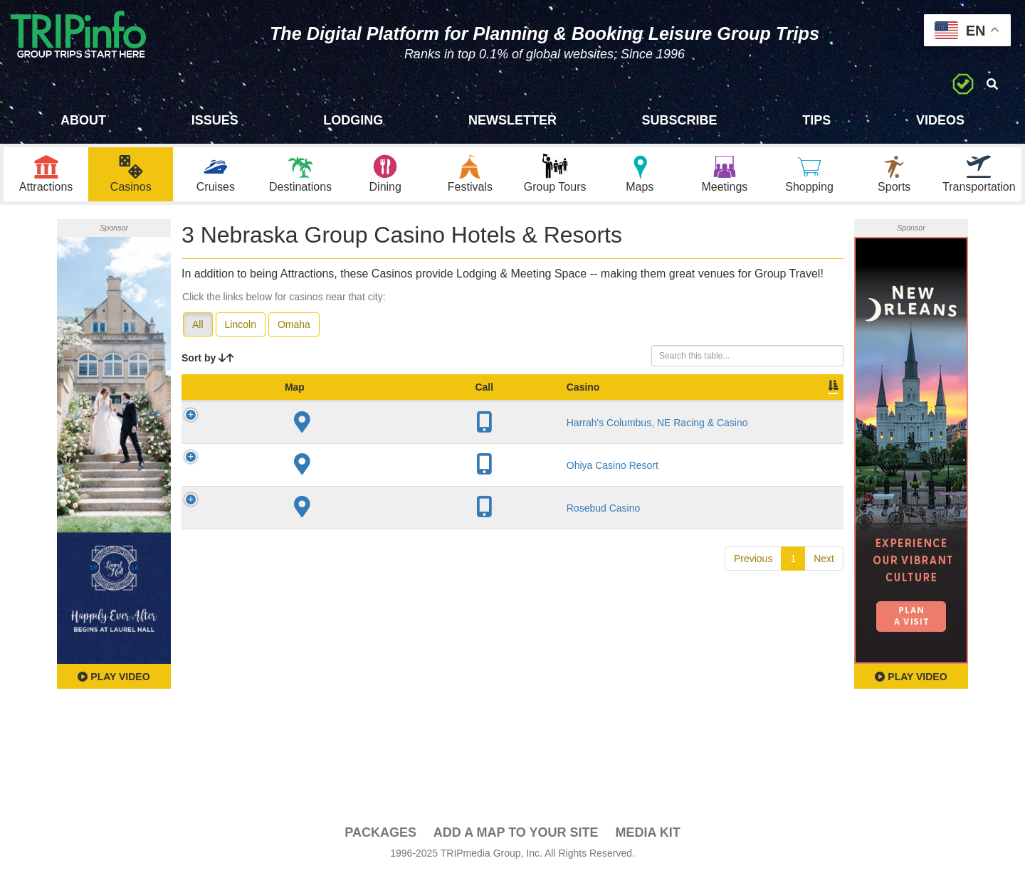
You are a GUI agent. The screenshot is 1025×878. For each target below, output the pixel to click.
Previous (753, 576)
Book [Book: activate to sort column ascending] (752, 405)
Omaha (294, 328)
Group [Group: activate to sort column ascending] (806, 405)
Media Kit (647, 836)
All (198, 328)
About (83, 120)
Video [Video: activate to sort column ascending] (699, 405)
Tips (816, 120)
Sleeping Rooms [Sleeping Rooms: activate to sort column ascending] (538, 398)
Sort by (208, 361)
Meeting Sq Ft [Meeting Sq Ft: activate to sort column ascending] (624, 398)
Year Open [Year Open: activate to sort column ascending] (465, 398)
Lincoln (240, 328)
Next (824, 576)
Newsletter (512, 120)
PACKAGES (380, 836)
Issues (214, 120)
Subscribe (680, 120)
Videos (940, 120)
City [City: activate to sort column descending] (405, 405)
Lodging (353, 120)
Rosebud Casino (303, 525)
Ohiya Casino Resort (312, 483)
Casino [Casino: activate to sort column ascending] (283, 405)
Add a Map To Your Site (516, 836)
